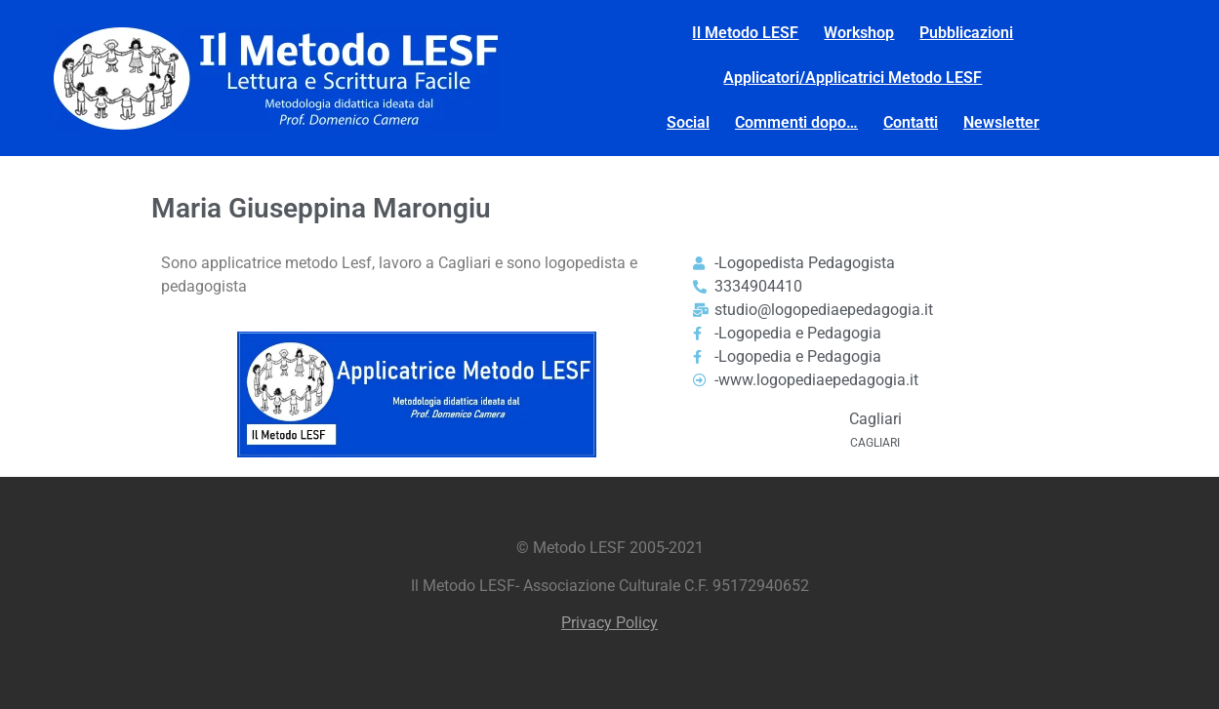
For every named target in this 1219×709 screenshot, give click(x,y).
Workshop (859, 32)
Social (688, 122)
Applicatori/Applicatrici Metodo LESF (852, 77)
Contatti (910, 122)
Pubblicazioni (966, 32)
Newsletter (1001, 122)
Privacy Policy (609, 622)
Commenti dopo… (796, 122)
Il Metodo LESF (745, 32)
